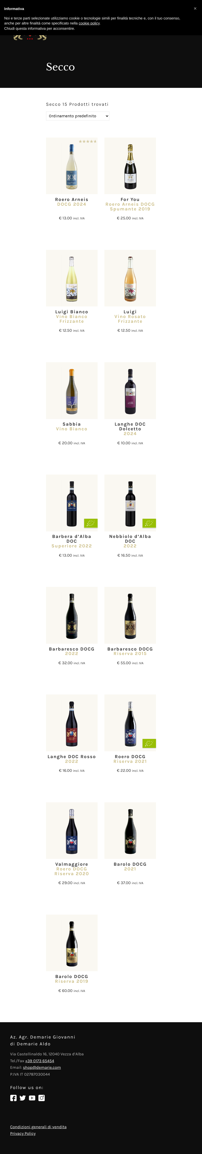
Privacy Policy (23, 1133)
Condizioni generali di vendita (38, 1127)
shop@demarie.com (42, 1067)
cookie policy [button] (89, 23)
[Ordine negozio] (78, 116)
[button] (195, 8)
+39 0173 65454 (39, 1061)
